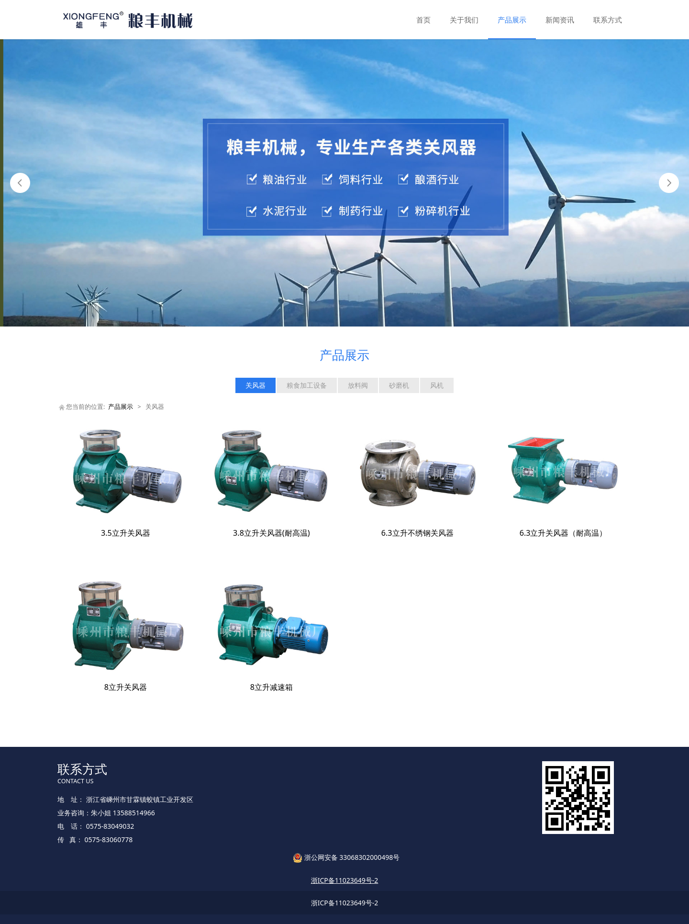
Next (668, 182)
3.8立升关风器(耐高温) (271, 533)
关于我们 (464, 19)
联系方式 (607, 19)
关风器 (255, 385)
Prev (20, 182)
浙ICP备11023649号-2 (344, 902)
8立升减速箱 (271, 687)
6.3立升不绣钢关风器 (417, 533)
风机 (437, 385)
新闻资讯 (559, 19)
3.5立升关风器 (125, 533)
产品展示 (512, 19)
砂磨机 (399, 385)
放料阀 (358, 385)
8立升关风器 (125, 687)
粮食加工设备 (307, 385)
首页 (423, 19)
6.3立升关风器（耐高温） (563, 533)
